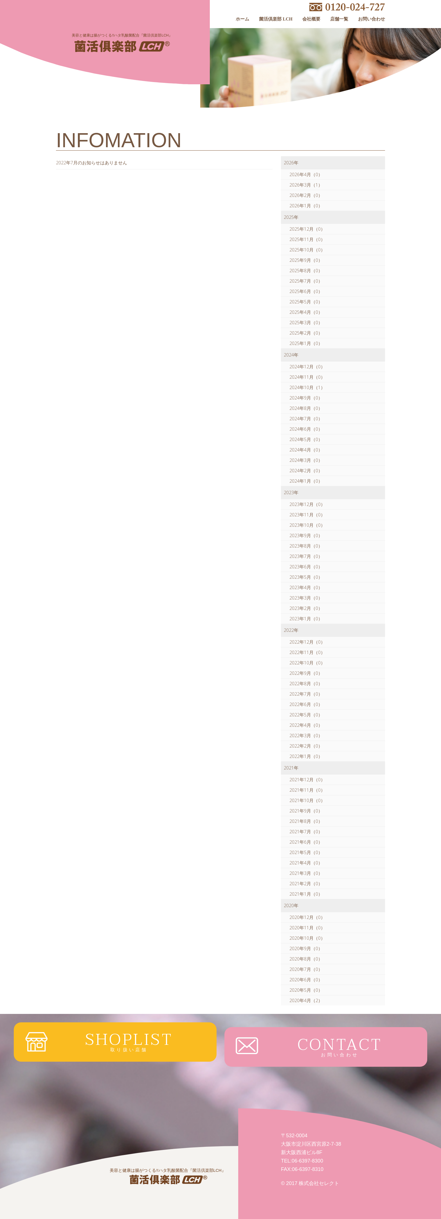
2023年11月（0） (307, 515)
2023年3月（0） (306, 598)
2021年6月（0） (306, 842)
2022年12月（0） (307, 642)
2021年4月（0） (306, 863)
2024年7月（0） (306, 419)
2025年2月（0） (306, 333)
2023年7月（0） (306, 556)
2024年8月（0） (306, 408)
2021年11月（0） (307, 790)
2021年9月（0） (306, 811)
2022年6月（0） (306, 704)
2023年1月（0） (306, 619)
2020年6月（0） (306, 980)
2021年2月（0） (306, 883)
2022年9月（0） (306, 673)
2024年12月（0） (307, 367)
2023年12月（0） (307, 504)
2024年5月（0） (306, 439)
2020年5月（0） (306, 990)
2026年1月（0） (306, 206)
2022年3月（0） (306, 735)
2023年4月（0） (306, 587)
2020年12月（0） (307, 917)
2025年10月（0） (307, 250)
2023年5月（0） (306, 577)
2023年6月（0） (306, 567)
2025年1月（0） (306, 343)
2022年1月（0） (306, 756)
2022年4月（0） (306, 725)
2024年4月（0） (306, 450)
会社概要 (311, 19)
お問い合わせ (371, 19)
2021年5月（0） (306, 852)
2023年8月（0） (306, 546)
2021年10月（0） (307, 800)
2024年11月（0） (307, 377)
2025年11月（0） (307, 239)
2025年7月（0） (306, 281)
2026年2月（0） (306, 195)
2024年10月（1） (307, 387)
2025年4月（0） (306, 312)
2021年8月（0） (306, 821)
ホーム (242, 19)
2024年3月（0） (306, 460)
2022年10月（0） (307, 663)
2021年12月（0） (307, 780)
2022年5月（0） (306, 715)
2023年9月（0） (306, 535)
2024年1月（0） (306, 481)
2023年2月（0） (306, 608)
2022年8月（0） (306, 683)
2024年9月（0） (306, 398)
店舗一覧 (339, 19)
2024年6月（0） (306, 429)
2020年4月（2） (306, 1000)
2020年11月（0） (307, 928)
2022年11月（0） (307, 652)
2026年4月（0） (306, 174)
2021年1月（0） (306, 894)
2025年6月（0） (306, 291)
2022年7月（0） (306, 694)
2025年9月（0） (306, 260)
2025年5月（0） (306, 302)
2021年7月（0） (306, 831)
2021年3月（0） (306, 873)
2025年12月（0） (307, 229)
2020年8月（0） (306, 959)
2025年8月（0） (306, 270)
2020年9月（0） (306, 948)
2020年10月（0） (307, 938)
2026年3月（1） (306, 185)
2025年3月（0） (306, 322)
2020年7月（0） (306, 969)
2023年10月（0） (307, 525)
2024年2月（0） (306, 470)
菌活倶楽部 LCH (275, 19)
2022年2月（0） (306, 746)
